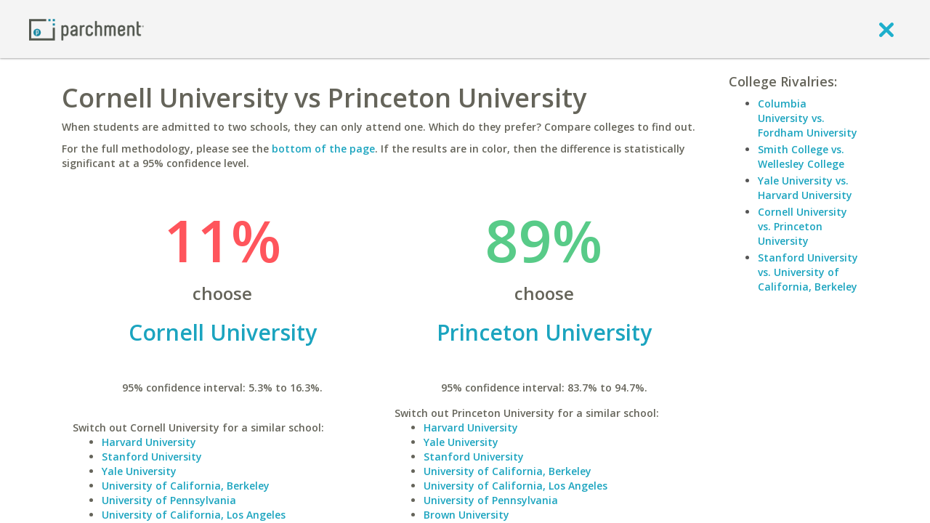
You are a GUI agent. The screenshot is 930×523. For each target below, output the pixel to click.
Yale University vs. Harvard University (805, 188)
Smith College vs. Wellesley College (801, 156)
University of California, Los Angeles (194, 515)
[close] (886, 29)
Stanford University (152, 456)
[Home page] (86, 29)
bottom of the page (323, 148)
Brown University (466, 515)
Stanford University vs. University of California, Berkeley (808, 272)
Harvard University (149, 442)
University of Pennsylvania (169, 500)
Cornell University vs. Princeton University (802, 226)
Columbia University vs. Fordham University (807, 118)
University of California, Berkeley (186, 485)
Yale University (139, 471)
